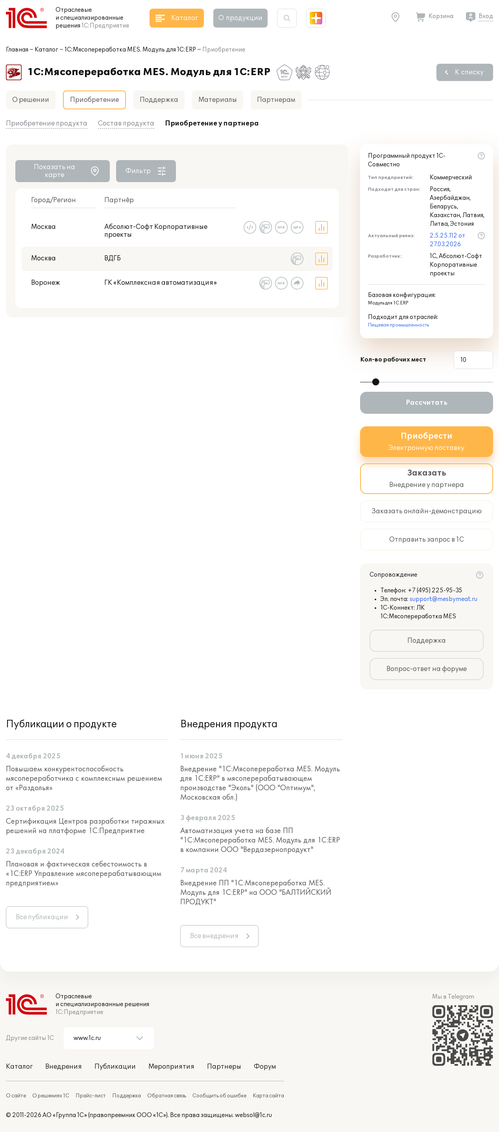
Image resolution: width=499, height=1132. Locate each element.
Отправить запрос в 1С (426, 540)
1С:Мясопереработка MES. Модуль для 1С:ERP (130, 49)
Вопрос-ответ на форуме (426, 669)
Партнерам (276, 100)
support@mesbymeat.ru (443, 599)
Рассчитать (426, 403)
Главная (17, 49)
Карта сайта (268, 1096)
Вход (486, 16)
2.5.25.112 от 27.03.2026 (447, 240)
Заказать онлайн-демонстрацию (426, 511)
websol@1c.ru (253, 1115)
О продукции (240, 18)
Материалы (217, 100)
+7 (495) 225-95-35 (435, 590)
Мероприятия (171, 1067)
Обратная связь (166, 1096)
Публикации (115, 1067)
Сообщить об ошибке (219, 1096)
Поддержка (159, 100)
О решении (30, 100)
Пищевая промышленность (398, 325)
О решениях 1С (50, 1096)
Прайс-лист (91, 1096)
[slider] (375, 381)
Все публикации (42, 917)
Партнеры (224, 1067)
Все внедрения (214, 936)
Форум (265, 1067)
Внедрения (63, 1067)
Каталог (46, 49)
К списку (469, 72)
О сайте (16, 1096)
